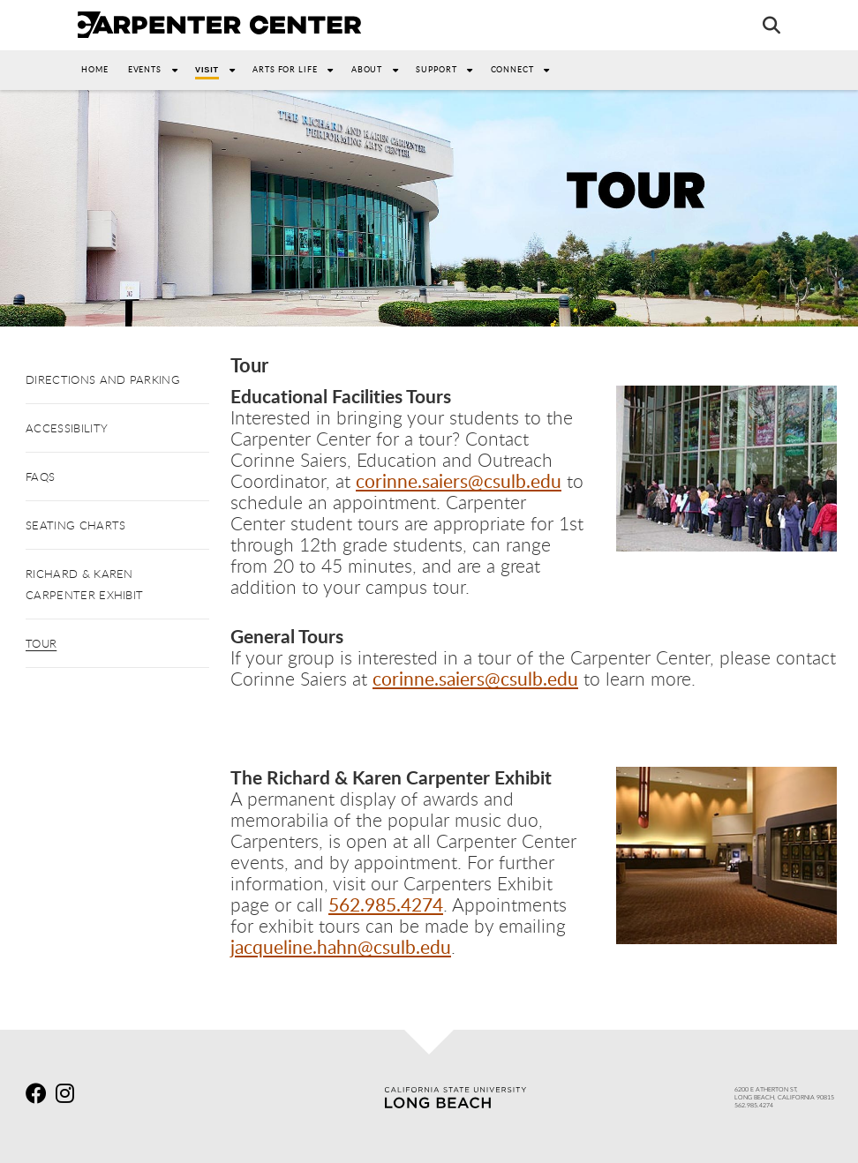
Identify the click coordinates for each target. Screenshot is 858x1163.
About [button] (380, 69)
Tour (41, 643)
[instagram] (69, 1096)
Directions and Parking (103, 379)
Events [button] (158, 69)
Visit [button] (220, 69)
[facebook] (39, 1096)
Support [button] (449, 69)
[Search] (762, 24)
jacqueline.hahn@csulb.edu (340, 946)
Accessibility (67, 428)
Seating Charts (75, 525)
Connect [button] (526, 69)
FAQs (40, 476)
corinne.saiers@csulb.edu (458, 480)
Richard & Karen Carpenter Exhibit (84, 584)
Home (95, 69)
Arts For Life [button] (298, 69)
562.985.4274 (385, 904)
